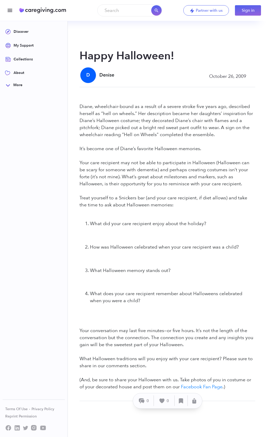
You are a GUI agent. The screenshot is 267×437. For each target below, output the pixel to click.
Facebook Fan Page (201, 387)
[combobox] (129, 10)
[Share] (194, 400)
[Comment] (144, 400)
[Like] (164, 400)
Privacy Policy (43, 409)
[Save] (181, 400)
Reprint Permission (21, 416)
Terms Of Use (18, 409)
